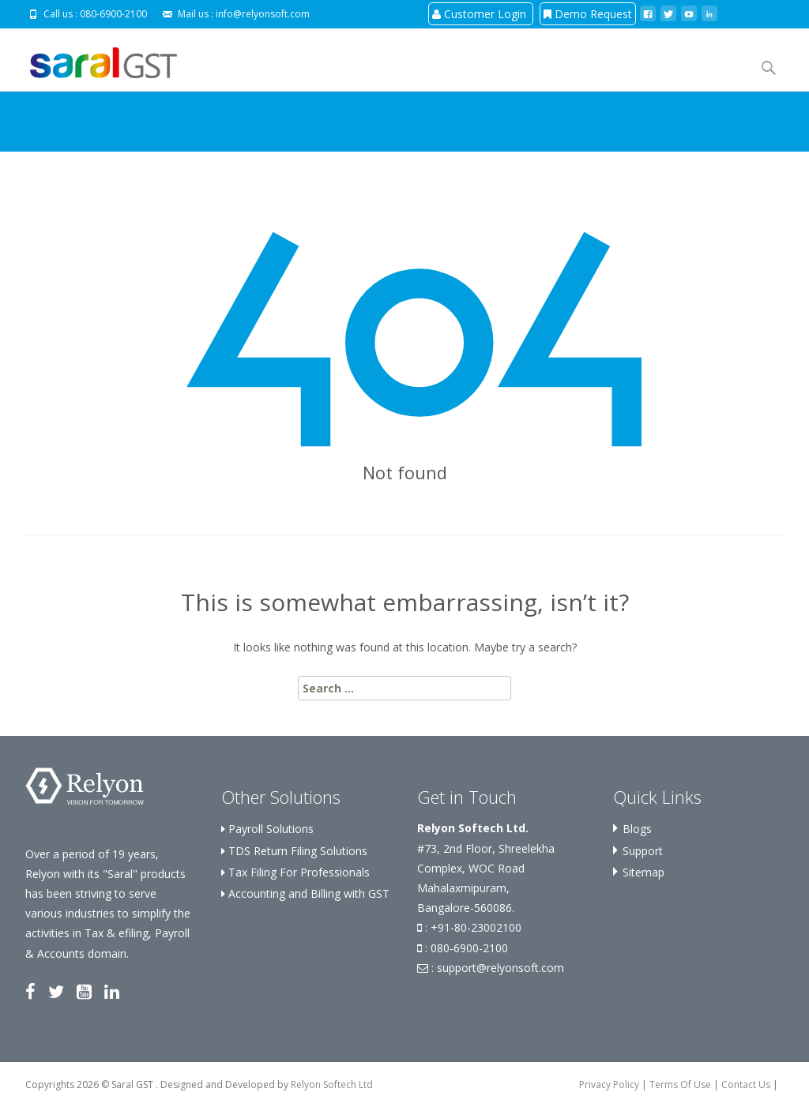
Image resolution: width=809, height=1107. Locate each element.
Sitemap (643, 872)
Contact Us (745, 1084)
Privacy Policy (609, 1084)
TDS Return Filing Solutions (294, 850)
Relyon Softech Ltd (332, 1084)
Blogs (637, 828)
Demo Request (588, 13)
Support (643, 850)
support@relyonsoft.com (500, 967)
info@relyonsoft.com (263, 14)
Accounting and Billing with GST (305, 893)
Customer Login (480, 13)
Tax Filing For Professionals (295, 872)
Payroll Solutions (267, 828)
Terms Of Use (680, 1084)
